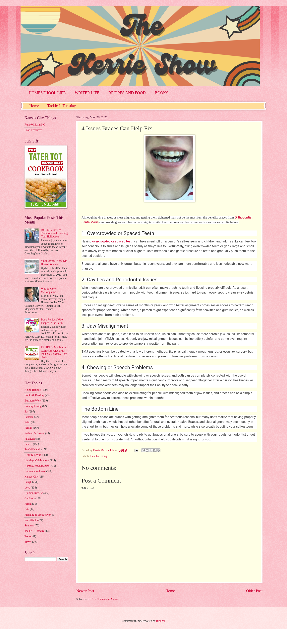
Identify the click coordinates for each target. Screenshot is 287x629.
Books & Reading (34, 395)
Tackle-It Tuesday (61, 106)
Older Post (254, 591)
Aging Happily (33, 389)
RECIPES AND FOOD (127, 93)
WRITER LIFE (87, 93)
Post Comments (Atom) (104, 599)
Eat (26, 411)
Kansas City (31, 476)
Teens (28, 536)
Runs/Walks (31, 520)
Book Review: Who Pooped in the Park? (52, 321)
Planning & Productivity (38, 514)
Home (34, 106)
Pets (27, 509)
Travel (28, 541)
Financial (30, 438)
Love (27, 487)
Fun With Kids (33, 449)
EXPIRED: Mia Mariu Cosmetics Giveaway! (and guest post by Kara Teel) (54, 352)
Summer (29, 525)
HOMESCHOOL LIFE (47, 93)
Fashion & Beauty (34, 433)
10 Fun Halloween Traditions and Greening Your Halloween (54, 233)
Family (28, 427)
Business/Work (33, 400)
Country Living (33, 406)
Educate (29, 416)
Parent (28, 503)
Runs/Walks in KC (35, 124)
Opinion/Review (34, 493)
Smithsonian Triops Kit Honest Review (54, 262)
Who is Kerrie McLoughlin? (49, 290)
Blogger (160, 620)
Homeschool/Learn (35, 471)
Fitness (28, 444)
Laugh (28, 482)
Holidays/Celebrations (37, 460)
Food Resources (33, 130)
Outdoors (30, 498)
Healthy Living (98, 456)
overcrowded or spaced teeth (112, 241)
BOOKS (161, 93)
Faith (27, 422)
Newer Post (85, 591)
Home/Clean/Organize (37, 465)
